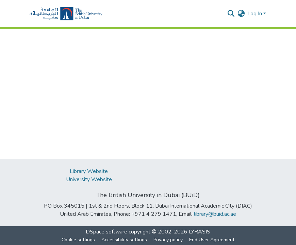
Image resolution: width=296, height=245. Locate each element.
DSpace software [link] (106, 231)
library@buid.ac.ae (215, 214)
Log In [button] (255, 13)
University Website (89, 179)
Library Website (89, 171)
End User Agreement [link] (211, 240)
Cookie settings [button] (78, 240)
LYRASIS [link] (199, 231)
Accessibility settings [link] (124, 240)
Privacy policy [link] (168, 240)
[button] (66, 13)
